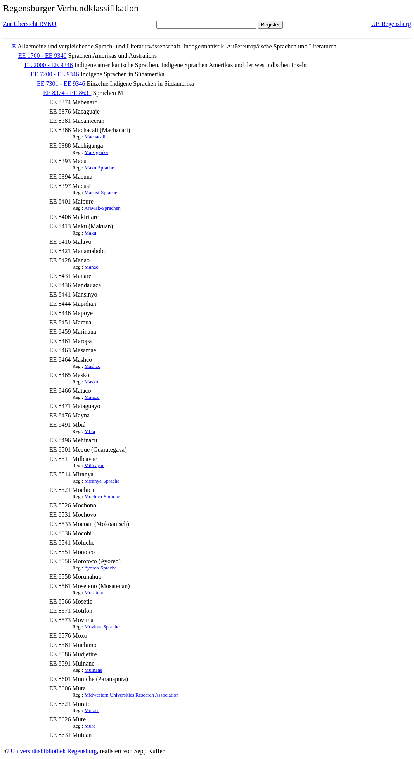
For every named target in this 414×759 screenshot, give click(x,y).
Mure (90, 726)
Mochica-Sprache (102, 496)
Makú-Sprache (99, 168)
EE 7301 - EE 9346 (61, 83)
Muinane (93, 670)
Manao (92, 267)
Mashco (92, 366)
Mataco (92, 397)
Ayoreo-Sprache (100, 568)
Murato (92, 710)
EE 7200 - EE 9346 (55, 74)
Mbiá (90, 431)
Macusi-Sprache (101, 192)
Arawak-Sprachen (102, 208)
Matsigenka (96, 152)
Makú (90, 233)
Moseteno (94, 592)
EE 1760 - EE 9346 (42, 55)
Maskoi (92, 382)
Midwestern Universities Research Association (132, 695)
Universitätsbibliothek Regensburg (53, 751)
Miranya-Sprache (102, 481)
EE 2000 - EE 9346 (48, 65)
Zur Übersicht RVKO (29, 24)
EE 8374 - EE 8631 (67, 93)
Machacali (95, 137)
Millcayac (94, 465)
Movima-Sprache (102, 627)
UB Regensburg (391, 24)
